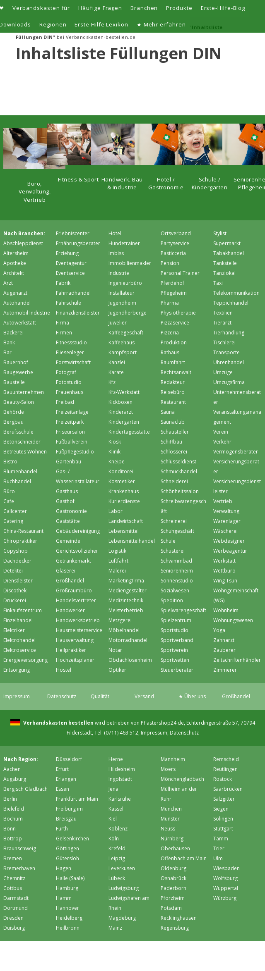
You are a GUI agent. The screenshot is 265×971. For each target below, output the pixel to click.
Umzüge (223, 372)
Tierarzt (222, 322)
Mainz (115, 927)
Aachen (12, 769)
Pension (170, 263)
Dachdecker (17, 560)
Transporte (226, 352)
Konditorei (120, 471)
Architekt (13, 273)
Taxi (218, 282)
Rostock (222, 779)
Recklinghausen (179, 917)
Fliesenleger (70, 352)
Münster (170, 818)
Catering (13, 521)
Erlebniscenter (72, 233)
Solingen (223, 818)
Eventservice (70, 273)
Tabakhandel (228, 253)
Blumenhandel (20, 471)
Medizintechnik (125, 600)
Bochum (13, 818)
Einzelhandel (18, 620)
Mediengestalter (127, 590)
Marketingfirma (126, 580)
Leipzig (116, 858)
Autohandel (17, 302)
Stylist (219, 233)
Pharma (170, 302)
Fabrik (63, 282)
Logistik (117, 550)
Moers (168, 769)
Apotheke (14, 263)
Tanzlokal (224, 273)
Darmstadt (16, 898)
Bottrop (12, 838)
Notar (115, 650)
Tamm (220, 838)
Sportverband (177, 640)
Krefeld (116, 848)
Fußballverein (71, 441)
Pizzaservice (175, 322)
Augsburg (14, 779)
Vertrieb (222, 501)
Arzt (8, 282)
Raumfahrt (173, 362)
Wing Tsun (225, 580)
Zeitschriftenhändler (237, 659)
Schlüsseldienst (178, 461)
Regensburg (175, 927)
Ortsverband (176, 233)
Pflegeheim (174, 292)
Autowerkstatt (19, 322)
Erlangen (66, 779)
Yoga (219, 630)
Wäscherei (225, 530)
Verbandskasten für (41, 8)
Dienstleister (18, 580)
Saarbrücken (228, 788)
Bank (9, 342)
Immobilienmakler (129, 263)
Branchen (144, 8)
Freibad (65, 402)
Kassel (115, 808)
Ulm (218, 858)
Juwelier (117, 322)
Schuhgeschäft (177, 530)
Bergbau (13, 421)
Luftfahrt (118, 560)
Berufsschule (18, 431)
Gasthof (65, 501)
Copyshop (15, 550)
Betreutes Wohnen (25, 451)
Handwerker (70, 610)
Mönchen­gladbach (182, 779)
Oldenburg (173, 868)
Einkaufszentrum (22, 610)
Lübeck (116, 878)
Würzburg (224, 898)
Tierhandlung (228, 332)
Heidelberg (69, 917)
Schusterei (173, 550)
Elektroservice (19, 650)
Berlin (10, 798)
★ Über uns (192, 696)
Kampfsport (122, 352)
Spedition (172, 600)
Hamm (64, 898)
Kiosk (114, 441)
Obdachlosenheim (130, 659)
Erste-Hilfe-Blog (223, 8)
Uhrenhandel (228, 362)
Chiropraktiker (20, 540)
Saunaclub (173, 421)
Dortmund (15, 907)
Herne (115, 759)
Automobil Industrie (26, 312)
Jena (113, 788)
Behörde (13, 411)
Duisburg (14, 927)
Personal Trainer (180, 273)
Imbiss (116, 253)
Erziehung (67, 253)
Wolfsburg (225, 878)
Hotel (114, 233)
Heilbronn (68, 927)
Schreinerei (174, 521)
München (171, 808)
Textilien (223, 312)
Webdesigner (229, 540)
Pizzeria (170, 332)
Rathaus (170, 352)
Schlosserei (174, 451)
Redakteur (173, 382)
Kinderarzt (120, 411)
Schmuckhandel (179, 471)
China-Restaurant (23, 530)
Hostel (63, 669)
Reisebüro (173, 392)
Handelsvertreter (76, 600)
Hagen (63, 868)
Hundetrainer (124, 243)
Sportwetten (175, 659)
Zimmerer (225, 669)
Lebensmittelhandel (131, 540)
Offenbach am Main (184, 858)
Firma (62, 322)
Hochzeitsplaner (75, 659)
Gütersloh (67, 858)
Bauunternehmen (23, 392)
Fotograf (66, 372)
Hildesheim (121, 769)
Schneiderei (174, 481)
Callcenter (15, 511)
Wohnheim (225, 610)
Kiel (112, 818)
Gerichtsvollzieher (77, 550)
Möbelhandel (124, 630)
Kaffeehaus (121, 342)
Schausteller (175, 431)
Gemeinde (68, 540)
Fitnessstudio (71, 342)
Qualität (100, 696)
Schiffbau (171, 441)
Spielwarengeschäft (183, 610)
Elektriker (14, 630)
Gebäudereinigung (78, 530)
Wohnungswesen (233, 620)
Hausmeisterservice (79, 630)
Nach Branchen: (24, 233)
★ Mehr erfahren (161, 24)
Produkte (179, 8)
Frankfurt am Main (77, 798)
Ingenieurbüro (125, 282)
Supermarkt (227, 243)
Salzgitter (224, 798)
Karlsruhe (119, 798)
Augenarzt (15, 292)
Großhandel (70, 580)
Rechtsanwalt (176, 372)
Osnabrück (173, 878)
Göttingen (67, 848)
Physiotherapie (178, 312)
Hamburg (67, 888)
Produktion (174, 342)
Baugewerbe (18, 372)
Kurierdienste (124, 501)
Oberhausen (175, 848)
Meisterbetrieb (125, 610)
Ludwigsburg (123, 888)
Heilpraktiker (71, 650)
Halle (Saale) (70, 878)
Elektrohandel (19, 640)
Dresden (13, 917)
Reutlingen (225, 769)
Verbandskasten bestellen (58, 722)
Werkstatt (224, 560)
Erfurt (62, 769)
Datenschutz (61, 696)
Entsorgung (16, 669)
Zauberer (224, 650)
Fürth (62, 828)
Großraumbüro (74, 590)
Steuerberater (177, 669)
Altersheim (16, 253)
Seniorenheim (177, 570)
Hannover (67, 907)
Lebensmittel (123, 530)
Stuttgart (223, 828)
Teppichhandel (230, 302)
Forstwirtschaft (73, 362)
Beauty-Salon (18, 402)
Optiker (117, 669)
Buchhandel (17, 481)
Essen (62, 788)
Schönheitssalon (180, 491)
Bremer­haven (19, 868)
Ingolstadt (120, 779)
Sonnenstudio (177, 580)
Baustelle (14, 382)
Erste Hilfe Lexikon (101, 24)
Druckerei (14, 600)
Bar (7, 352)
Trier (218, 848)
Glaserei (65, 570)
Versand (144, 696)
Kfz (112, 382)
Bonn (9, 828)
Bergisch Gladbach (25, 788)
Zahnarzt (223, 640)
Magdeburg (122, 917)
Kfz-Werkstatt (124, 392)
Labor (115, 511)
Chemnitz (14, 878)
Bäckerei (13, 332)
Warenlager (227, 521)
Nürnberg (172, 838)
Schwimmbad (176, 560)
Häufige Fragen (100, 8)
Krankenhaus (123, 491)
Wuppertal (225, 888)
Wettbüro (224, 570)
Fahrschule (68, 302)
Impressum (16, 696)
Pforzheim (173, 898)
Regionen (52, 24)
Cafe (8, 501)
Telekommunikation (236, 292)
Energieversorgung (25, 659)
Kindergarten (123, 421)
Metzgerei (120, 620)
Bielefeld (13, 808)
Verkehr (222, 441)
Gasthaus (67, 491)
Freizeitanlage (72, 411)
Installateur (121, 292)
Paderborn (173, 888)
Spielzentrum (176, 620)
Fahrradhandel (73, 292)
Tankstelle (225, 263)
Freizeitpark (70, 421)
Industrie (118, 273)
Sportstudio (174, 630)
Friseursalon (70, 431)
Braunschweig (19, 848)
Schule (168, 540)
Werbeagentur (230, 550)
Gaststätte (68, 521)
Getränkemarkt (73, 560)
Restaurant (173, 402)
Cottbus (12, 888)
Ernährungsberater (78, 243)
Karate (116, 372)
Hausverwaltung (75, 640)
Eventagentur (71, 263)
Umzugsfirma (229, 382)
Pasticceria (173, 253)
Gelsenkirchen (72, 838)
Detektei (13, 570)
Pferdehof (172, 282)
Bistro (10, 461)
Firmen (64, 332)
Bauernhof (15, 362)
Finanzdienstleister (78, 312)
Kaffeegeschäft (125, 332)
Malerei (117, 570)
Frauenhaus (69, 392)
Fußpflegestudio (75, 451)
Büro (9, 491)
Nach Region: (20, 759)
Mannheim (173, 759)
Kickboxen (120, 402)
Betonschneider (22, 441)
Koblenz (118, 828)
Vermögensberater (235, 451)
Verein (220, 431)
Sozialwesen (175, 590)
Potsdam (171, 907)
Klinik (114, 451)
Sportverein (174, 650)
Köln (113, 838)
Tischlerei (224, 342)
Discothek (14, 590)
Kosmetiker (121, 481)
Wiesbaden (226, 868)
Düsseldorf (69, 759)
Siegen (221, 808)
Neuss (168, 828)
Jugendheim (122, 302)
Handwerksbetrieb (78, 620)
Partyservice (175, 243)
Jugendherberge (127, 312)
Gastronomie (71, 511)
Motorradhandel (127, 640)
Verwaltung (226, 511)
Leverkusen (121, 868)
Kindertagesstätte (129, 431)
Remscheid (226, 759)
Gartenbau (68, 461)
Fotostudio (69, 382)
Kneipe (116, 461)
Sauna (168, 411)
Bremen (12, 858)
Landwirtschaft (125, 521)
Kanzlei (116, 362)
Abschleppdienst (23, 243)
